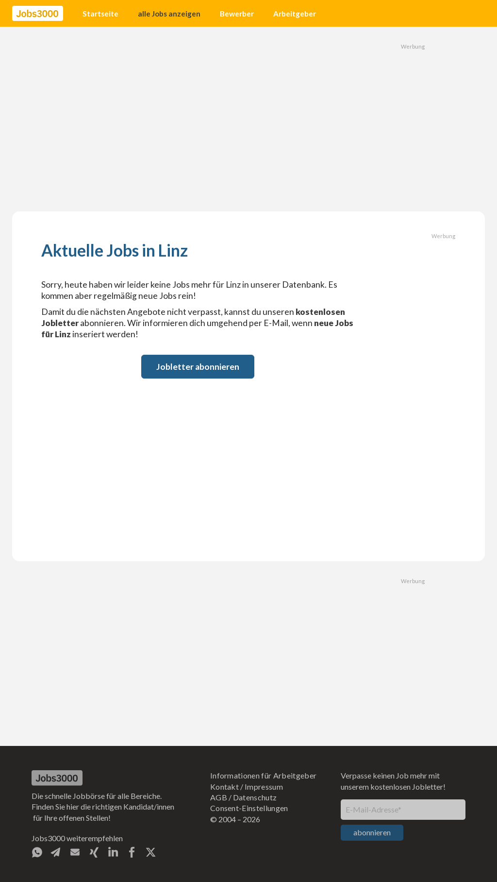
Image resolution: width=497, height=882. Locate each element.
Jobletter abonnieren (197, 367)
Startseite (100, 13)
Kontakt (224, 786)
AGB (218, 797)
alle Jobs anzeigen (169, 13)
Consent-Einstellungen (249, 808)
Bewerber (237, 13)
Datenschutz (255, 797)
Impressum (264, 786)
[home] (37, 13)
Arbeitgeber (294, 13)
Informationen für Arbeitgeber (263, 775)
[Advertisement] (248, 119)
